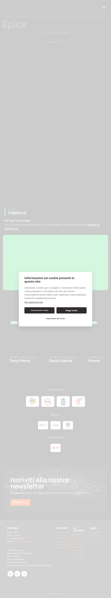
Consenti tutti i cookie (39, 310)
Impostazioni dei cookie (55, 318)
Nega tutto (71, 310)
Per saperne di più (33, 302)
